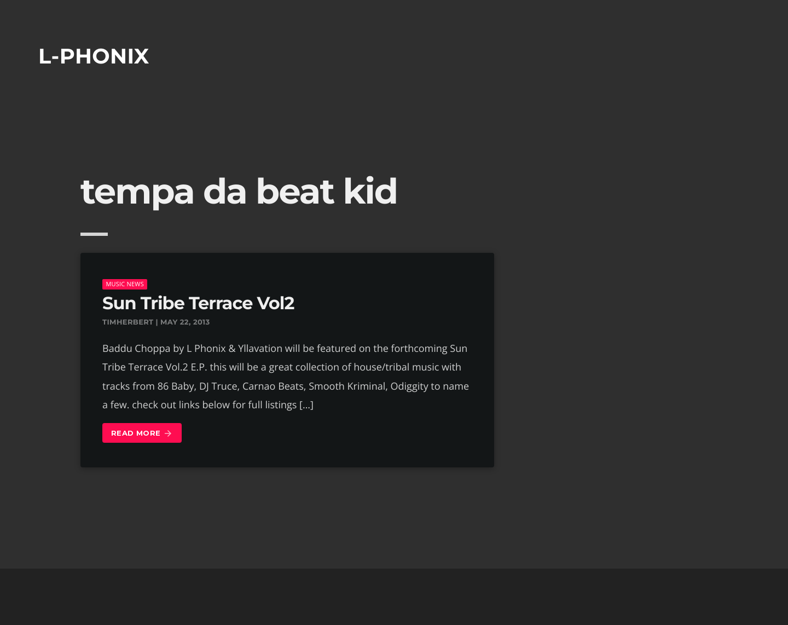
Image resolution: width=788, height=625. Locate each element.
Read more (142, 434)
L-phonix (93, 56)
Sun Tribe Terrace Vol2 (198, 303)
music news (125, 284)
